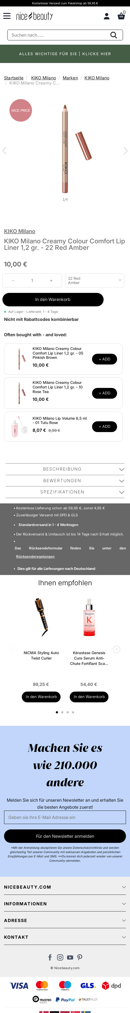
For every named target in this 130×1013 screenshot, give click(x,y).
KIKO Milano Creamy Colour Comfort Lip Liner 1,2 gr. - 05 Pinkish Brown (58, 353)
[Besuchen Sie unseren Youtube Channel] (70, 959)
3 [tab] (68, 712)
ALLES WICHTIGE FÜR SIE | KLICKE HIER (65, 53)
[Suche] (65, 35)
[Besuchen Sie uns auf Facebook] (50, 959)
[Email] (65, 817)
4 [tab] (74, 712)
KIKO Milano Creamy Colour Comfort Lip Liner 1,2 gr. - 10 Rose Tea (58, 387)
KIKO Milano (43, 77)
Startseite (13, 77)
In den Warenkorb (53, 299)
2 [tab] (63, 712)
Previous (5, 151)
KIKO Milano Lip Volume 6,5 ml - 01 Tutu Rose (60, 420)
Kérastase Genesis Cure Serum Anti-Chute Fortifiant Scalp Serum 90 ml (89, 658)
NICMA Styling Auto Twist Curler (41, 655)
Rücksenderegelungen (35, 556)
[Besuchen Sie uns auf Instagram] (60, 959)
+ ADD (104, 359)
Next (124, 151)
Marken (70, 77)
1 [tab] (57, 712)
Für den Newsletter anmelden (65, 836)
